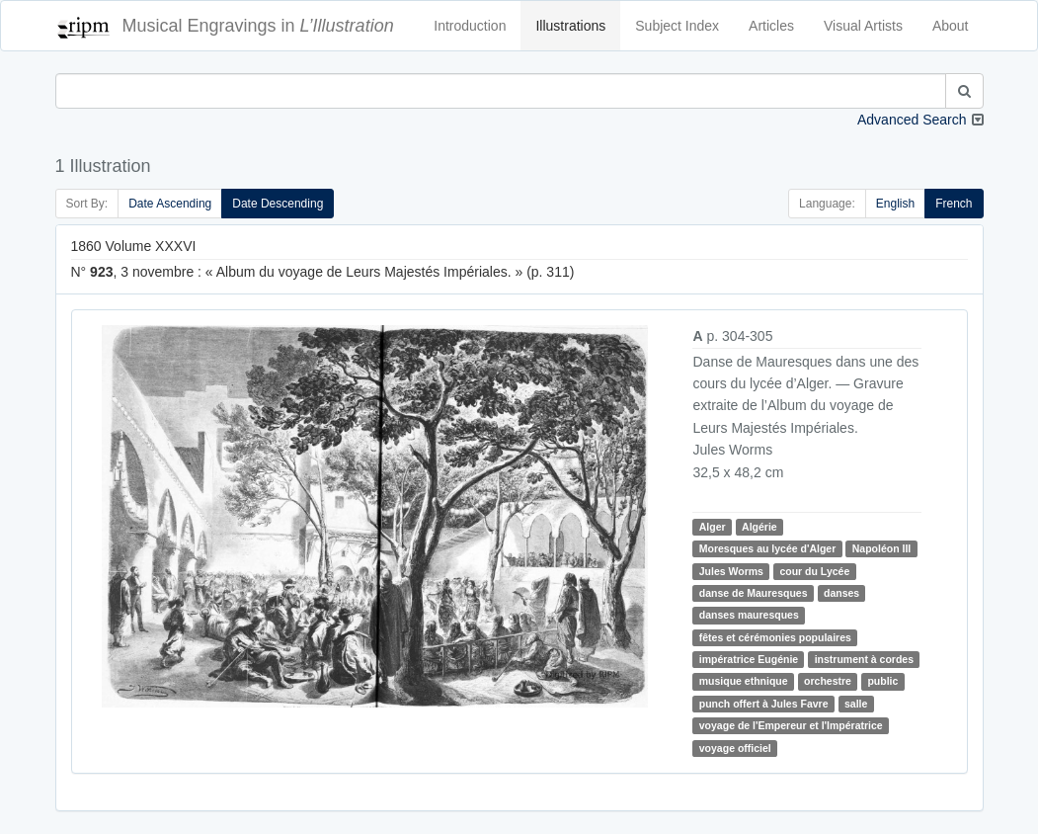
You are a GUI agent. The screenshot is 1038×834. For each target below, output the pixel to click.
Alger (712, 527)
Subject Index (677, 26)
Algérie (759, 527)
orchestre (827, 682)
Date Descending (277, 203)
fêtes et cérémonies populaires (775, 637)
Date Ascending (169, 203)
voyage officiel (735, 748)
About (950, 26)
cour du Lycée (814, 571)
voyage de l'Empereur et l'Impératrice (791, 725)
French (953, 203)
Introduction (470, 26)
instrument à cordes (864, 659)
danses (841, 593)
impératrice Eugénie (748, 659)
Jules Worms (731, 571)
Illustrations (570, 26)
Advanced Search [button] (912, 119)
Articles (771, 26)
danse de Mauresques (753, 593)
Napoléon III (882, 548)
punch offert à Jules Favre (764, 703)
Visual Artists (863, 26)
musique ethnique (743, 682)
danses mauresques (749, 615)
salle (855, 703)
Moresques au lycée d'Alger (767, 548)
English (895, 203)
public (882, 682)
